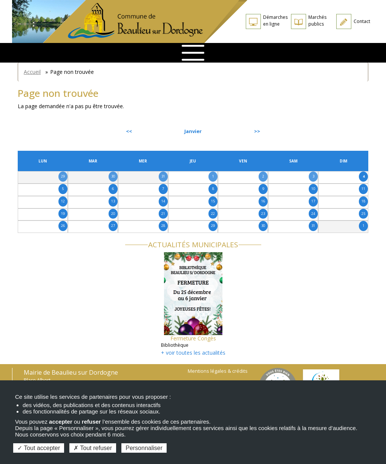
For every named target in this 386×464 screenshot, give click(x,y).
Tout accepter (38, 448)
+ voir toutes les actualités (193, 352)
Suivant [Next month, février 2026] (351, 131)
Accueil (32, 71)
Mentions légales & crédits (218, 371)
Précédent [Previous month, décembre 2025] (38, 131)
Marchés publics (317, 20)
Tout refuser (93, 448)
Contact (362, 21)
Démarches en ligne (275, 20)
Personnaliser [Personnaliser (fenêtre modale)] (144, 448)
